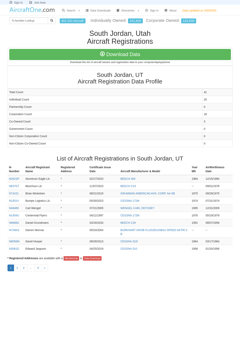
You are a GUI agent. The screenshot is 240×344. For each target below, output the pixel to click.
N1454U (14, 215)
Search (71, 10)
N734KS (14, 230)
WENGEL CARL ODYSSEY (137, 208)
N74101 (14, 193)
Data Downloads (98, 10)
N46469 (14, 208)
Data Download (92, 258)
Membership (71, 258)
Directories (128, 10)
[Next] (44, 268)
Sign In (16, 2)
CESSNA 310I (129, 241)
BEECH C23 (128, 186)
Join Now (37, 2)
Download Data (120, 54)
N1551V (14, 200)
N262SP (14, 178)
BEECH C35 (128, 222)
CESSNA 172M (129, 200)
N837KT (14, 186)
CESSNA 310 (128, 248)
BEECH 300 (127, 178)
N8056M (14, 241)
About (171, 10)
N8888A (14, 222)
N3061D (14, 248)
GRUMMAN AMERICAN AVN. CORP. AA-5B (147, 193)
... (31, 267)
